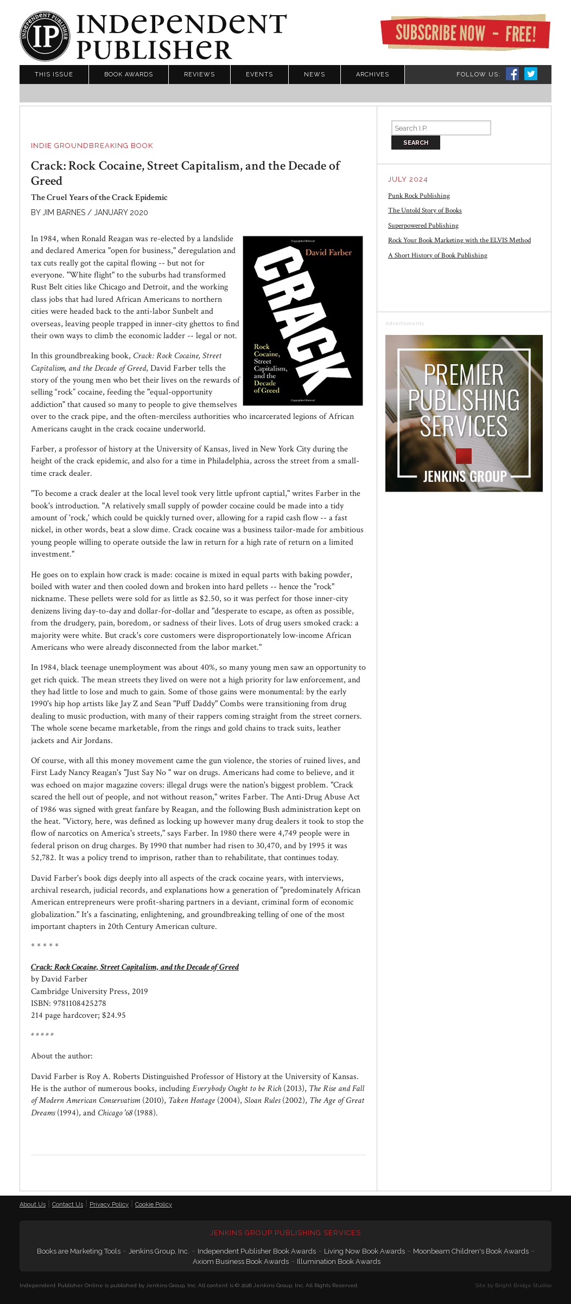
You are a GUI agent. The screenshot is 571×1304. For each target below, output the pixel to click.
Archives (372, 74)
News (314, 74)
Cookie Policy (153, 1204)
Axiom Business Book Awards (241, 1261)
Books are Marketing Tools (78, 1251)
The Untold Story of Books (425, 210)
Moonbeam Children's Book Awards (471, 1251)
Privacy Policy (109, 1204)
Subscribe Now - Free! (465, 32)
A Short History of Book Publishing (437, 255)
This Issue (54, 74)
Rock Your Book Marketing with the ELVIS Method (459, 240)
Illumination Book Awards (338, 1261)
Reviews (199, 74)
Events (259, 74)
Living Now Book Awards (364, 1251)
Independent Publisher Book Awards (257, 1251)
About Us (33, 1204)
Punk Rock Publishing (419, 196)
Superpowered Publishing (423, 225)
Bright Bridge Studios (523, 1285)
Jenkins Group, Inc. (159, 1251)
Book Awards (128, 74)
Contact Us (67, 1204)
